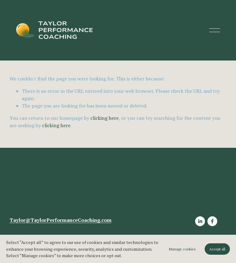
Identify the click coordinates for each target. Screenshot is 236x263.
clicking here (104, 118)
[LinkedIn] (200, 221)
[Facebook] (212, 221)
